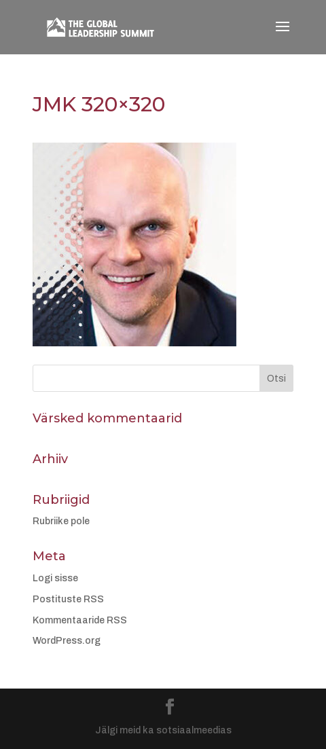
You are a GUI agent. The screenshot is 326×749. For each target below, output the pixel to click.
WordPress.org (67, 641)
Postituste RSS (68, 599)
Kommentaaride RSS (80, 620)
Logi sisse (55, 578)
